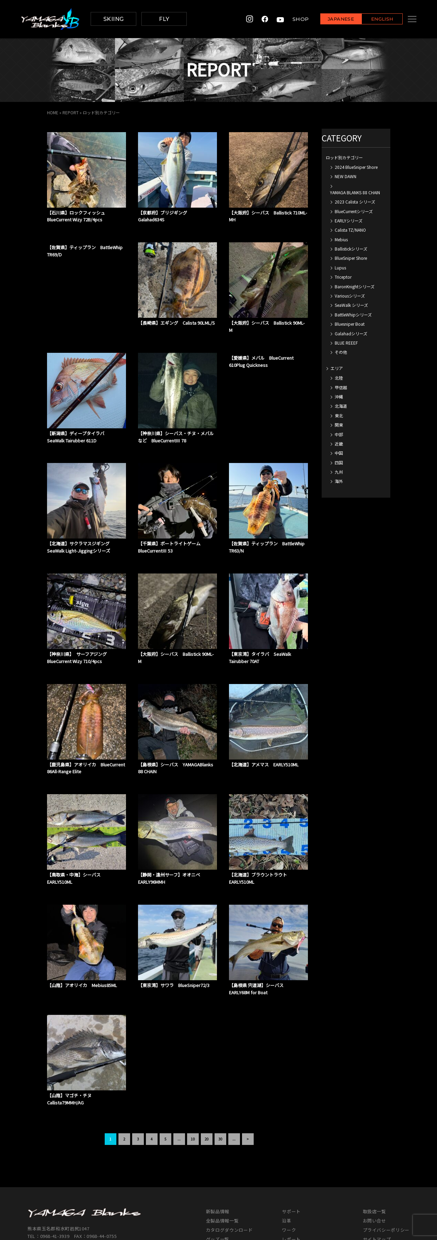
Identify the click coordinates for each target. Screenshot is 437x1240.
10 (193, 1076)
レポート (291, 1177)
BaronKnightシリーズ (355, 286)
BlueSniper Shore (351, 258)
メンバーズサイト (381, 1186)
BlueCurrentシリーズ (354, 211)
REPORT (70, 112)
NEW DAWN (345, 176)
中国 (339, 453)
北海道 (341, 406)
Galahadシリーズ (351, 333)
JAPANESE (332, 19)
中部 (339, 434)
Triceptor (343, 277)
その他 (341, 352)
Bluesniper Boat (350, 324)
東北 (339, 415)
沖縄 (339, 396)
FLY (164, 19)
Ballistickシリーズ (351, 249)
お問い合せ (374, 1158)
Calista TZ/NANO (350, 230)
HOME (52, 112)
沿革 (286, 1158)
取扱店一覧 (374, 1149)
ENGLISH (373, 19)
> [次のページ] (247, 1076)
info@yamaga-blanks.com (56, 1182)
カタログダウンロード (229, 1167)
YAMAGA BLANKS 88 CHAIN (355, 192)
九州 (339, 471)
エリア (337, 368)
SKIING (113, 19)
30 (220, 1076)
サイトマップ (377, 1177)
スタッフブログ (298, 1186)
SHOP (292, 19)
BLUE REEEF (346, 342)
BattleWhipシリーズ (353, 314)
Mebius (341, 239)
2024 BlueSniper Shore (356, 167)
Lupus (340, 267)
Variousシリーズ (350, 295)
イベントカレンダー (227, 1195)
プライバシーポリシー (386, 1167)
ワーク (289, 1167)
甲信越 (341, 387)
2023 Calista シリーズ (355, 202)
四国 (339, 462)
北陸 (339, 378)
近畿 (339, 443)
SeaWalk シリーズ (351, 305)
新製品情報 (217, 1149)
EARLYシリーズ (349, 220)
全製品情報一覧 (222, 1158)
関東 (339, 425)
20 (207, 1076)
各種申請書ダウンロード (307, 1195)
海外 (339, 481)
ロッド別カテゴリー (344, 157)
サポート (291, 1149)
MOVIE (213, 1186)
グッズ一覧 (217, 1177)
